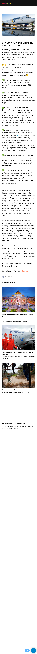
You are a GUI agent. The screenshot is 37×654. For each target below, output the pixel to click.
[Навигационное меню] (34, 3)
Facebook (25, 271)
